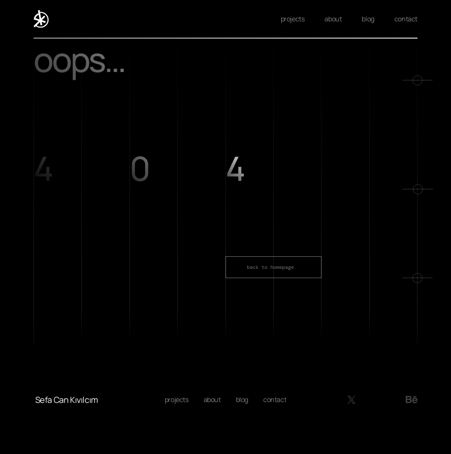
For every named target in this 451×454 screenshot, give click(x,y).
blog (368, 18)
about (333, 18)
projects (293, 18)
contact (405, 18)
